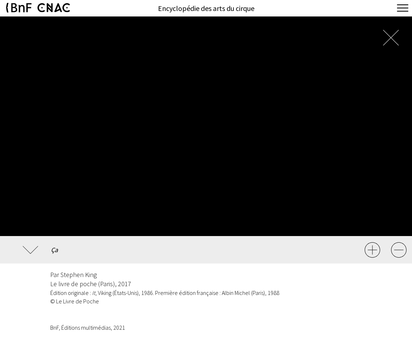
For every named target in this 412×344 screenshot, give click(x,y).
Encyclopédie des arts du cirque (206, 8)
